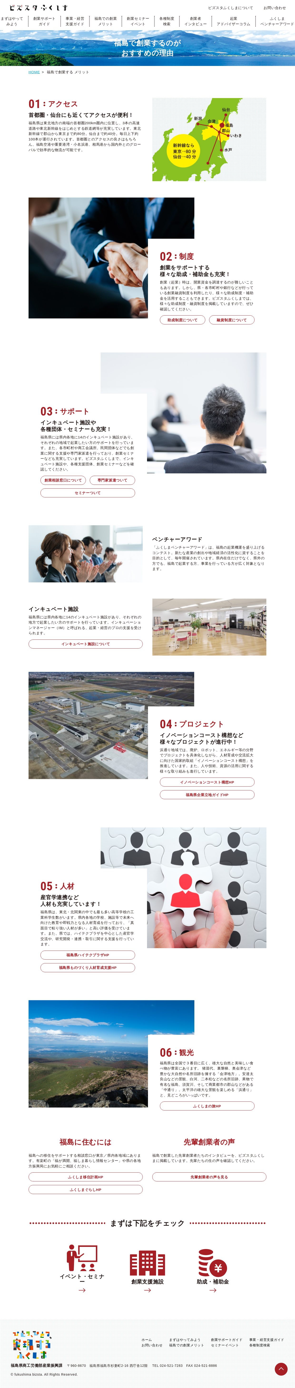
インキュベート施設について (85, 644)
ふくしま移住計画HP (85, 1177)
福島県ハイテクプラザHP (87, 955)
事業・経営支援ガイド (75, 21)
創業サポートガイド (44, 21)
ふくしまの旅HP (207, 1106)
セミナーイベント (225, 1345)
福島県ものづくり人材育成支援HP (88, 968)
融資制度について (232, 320)
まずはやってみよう (185, 1340)
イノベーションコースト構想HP (207, 782)
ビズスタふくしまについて (230, 8)
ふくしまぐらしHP (86, 1190)
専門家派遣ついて (113, 480)
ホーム (147, 1340)
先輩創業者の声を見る (209, 1177)
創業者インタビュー (195, 21)
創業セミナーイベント (138, 21)
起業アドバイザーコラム (234, 21)
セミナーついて (88, 493)
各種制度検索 (166, 21)
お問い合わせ (275, 8)
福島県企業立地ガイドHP (207, 795)
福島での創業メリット (105, 21)
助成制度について (182, 320)
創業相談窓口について (63, 480)
